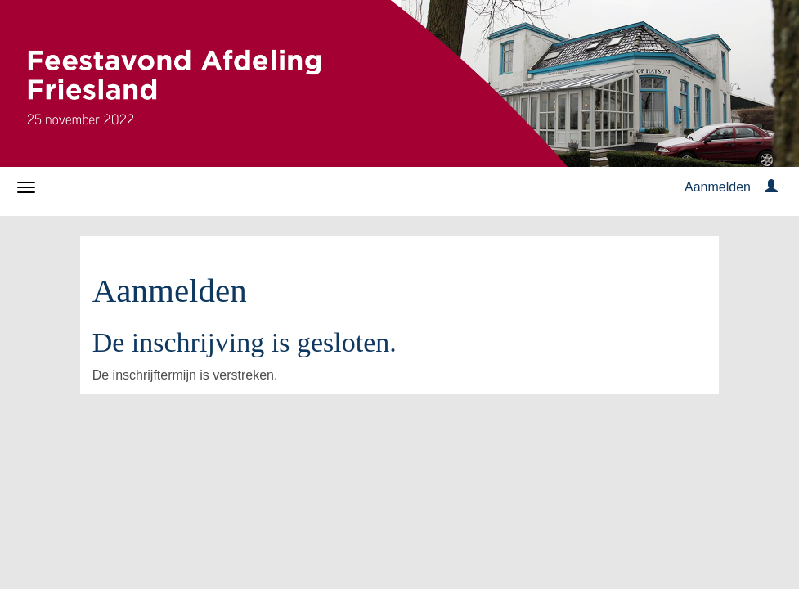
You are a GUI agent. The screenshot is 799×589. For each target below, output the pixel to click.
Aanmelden (718, 187)
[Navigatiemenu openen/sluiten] (26, 187)
